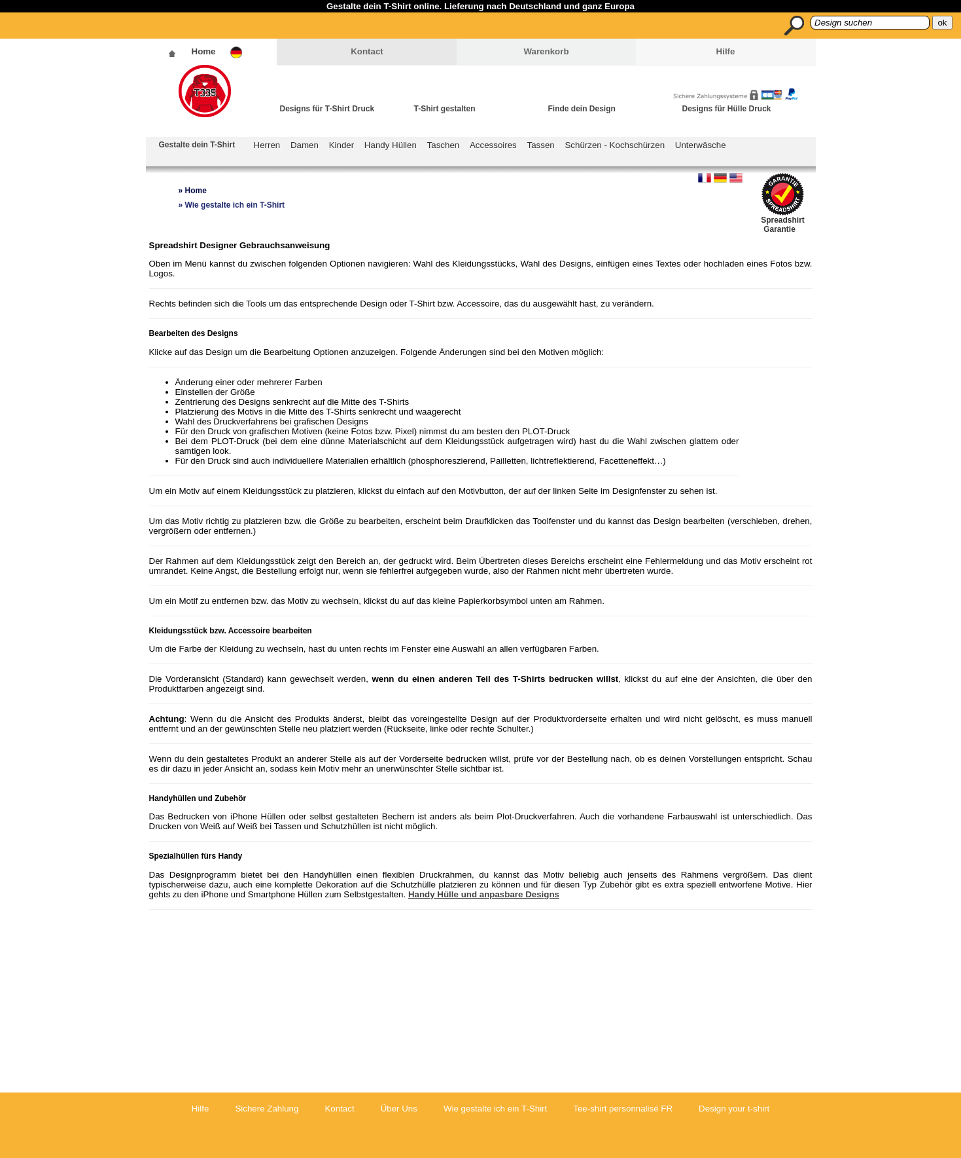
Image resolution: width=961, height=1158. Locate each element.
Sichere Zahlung (266, 1108)
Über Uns (399, 1108)
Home (204, 51)
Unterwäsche (700, 145)
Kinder (342, 145)
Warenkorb (545, 51)
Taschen (443, 145)
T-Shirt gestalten (445, 108)
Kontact (367, 51)
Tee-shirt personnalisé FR (623, 1108)
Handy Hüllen (390, 145)
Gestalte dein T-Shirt (197, 144)
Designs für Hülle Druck (726, 108)
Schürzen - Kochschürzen (615, 145)
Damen (304, 145)
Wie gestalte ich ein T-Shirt (495, 1108)
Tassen (541, 145)
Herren (267, 145)
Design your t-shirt (734, 1108)
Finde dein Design (582, 108)
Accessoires (493, 145)
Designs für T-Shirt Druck (327, 108)
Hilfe (725, 51)
